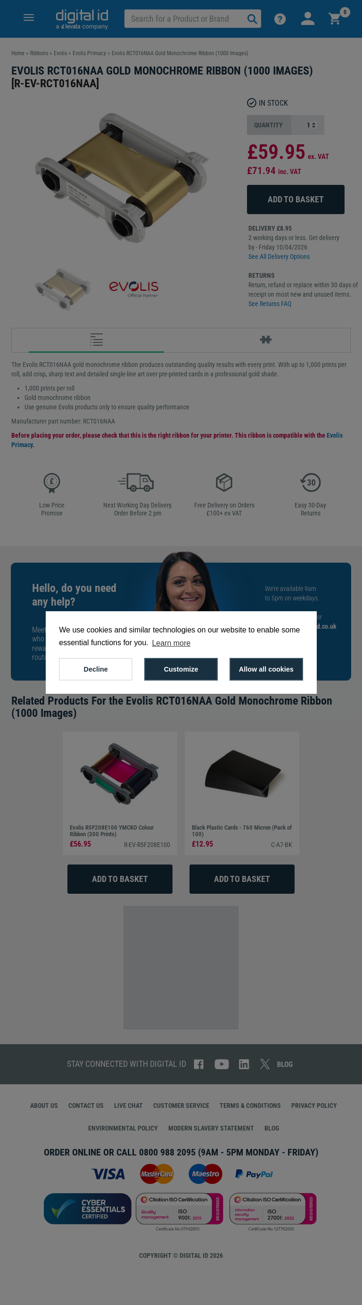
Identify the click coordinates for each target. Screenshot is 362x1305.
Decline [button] (96, 669)
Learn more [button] (171, 643)
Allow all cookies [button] (266, 669)
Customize (181, 669)
